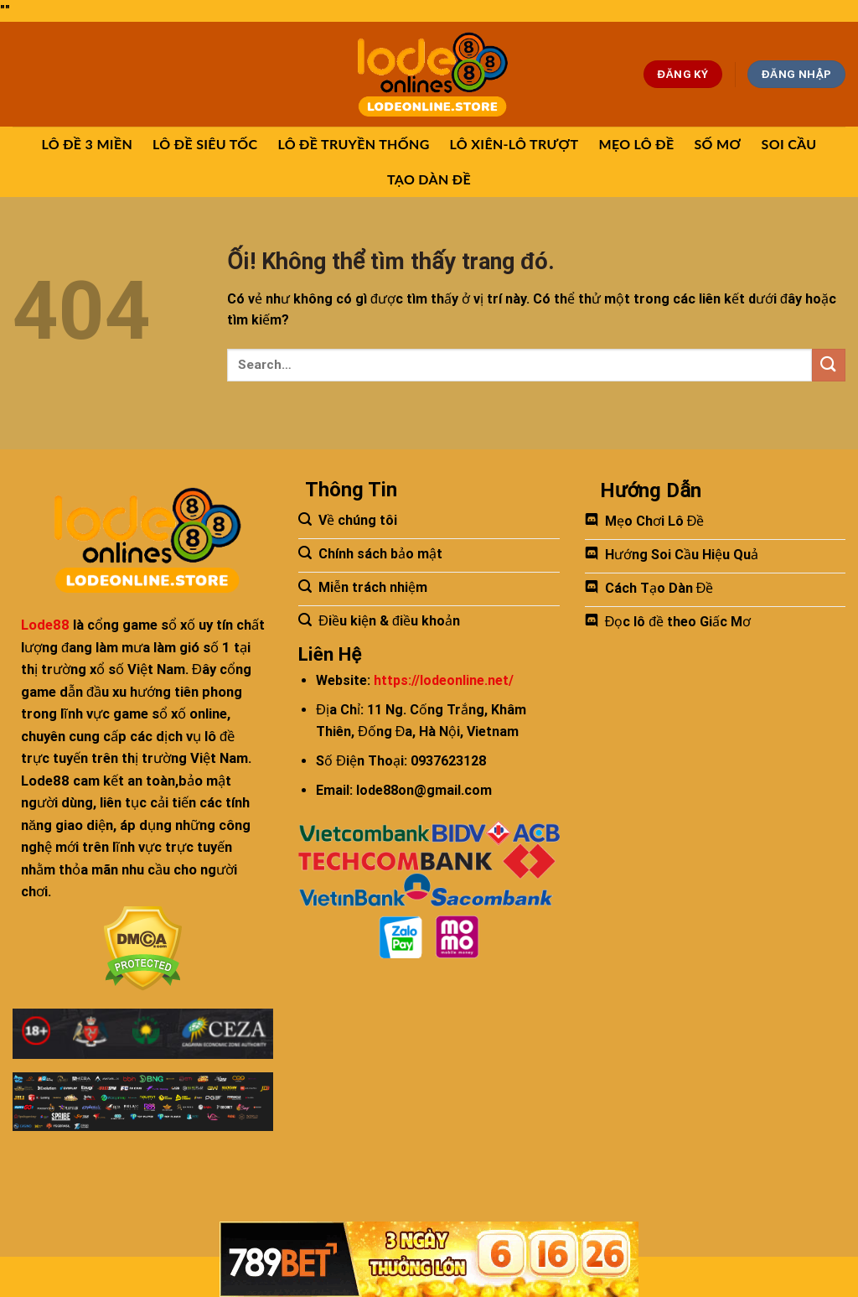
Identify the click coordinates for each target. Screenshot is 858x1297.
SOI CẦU (789, 144)
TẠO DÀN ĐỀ (429, 179)
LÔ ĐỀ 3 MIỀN (87, 144)
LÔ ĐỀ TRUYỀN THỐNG (353, 144)
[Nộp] (828, 365)
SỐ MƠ (717, 144)
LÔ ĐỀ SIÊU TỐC (204, 144)
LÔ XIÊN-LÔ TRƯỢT (514, 144)
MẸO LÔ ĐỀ (636, 144)
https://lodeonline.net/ (444, 680)
